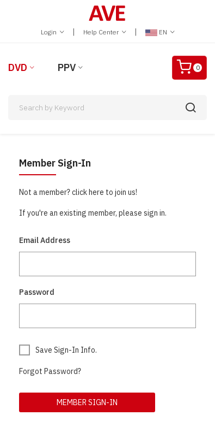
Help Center (104, 32)
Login (52, 32)
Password (36, 292)
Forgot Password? (50, 371)
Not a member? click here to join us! (78, 192)
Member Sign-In (87, 402)
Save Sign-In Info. (66, 350)
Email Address (44, 240)
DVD (17, 67)
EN (160, 32)
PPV (67, 67)
